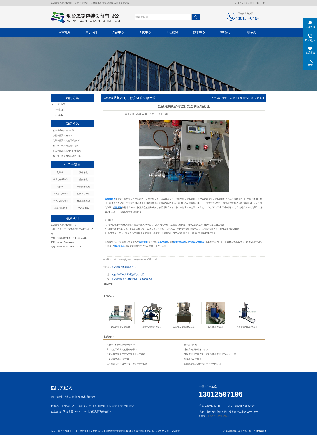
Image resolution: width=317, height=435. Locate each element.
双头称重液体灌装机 (120, 327)
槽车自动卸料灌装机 (152, 327)
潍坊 (131, 406)
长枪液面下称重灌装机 (247, 327)
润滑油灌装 (83, 207)
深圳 (85, 406)
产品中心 (118, 32)
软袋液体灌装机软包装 (184, 327)
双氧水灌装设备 (121, 3)
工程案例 (172, 32)
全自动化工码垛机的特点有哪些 (122, 349)
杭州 (102, 406)
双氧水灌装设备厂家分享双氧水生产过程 (126, 354)
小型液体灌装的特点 (62, 135)
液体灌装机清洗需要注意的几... (67, 145)
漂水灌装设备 (60, 207)
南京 (114, 406)
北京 (120, 406)
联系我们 (253, 32)
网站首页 (64, 32)
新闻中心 (145, 32)
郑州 (125, 406)
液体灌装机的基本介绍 (63, 130)
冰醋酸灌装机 (83, 186)
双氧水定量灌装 (60, 193)
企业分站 (239, 3)
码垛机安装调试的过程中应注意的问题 (202, 364)
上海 (108, 406)
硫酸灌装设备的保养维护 (196, 349)
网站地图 (249, 3)
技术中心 (199, 32)
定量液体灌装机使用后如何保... (67, 140)
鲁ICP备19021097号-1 (218, 416)
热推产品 (56, 406)
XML (264, 3)
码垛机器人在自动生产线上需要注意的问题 (127, 364)
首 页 (233, 98)
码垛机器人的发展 (192, 359)
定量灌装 (61, 172)
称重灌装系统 (83, 200)
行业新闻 (60, 109)
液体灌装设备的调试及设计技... (67, 155)
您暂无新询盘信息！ (100, 411)
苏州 (97, 406)
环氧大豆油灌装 (60, 200)
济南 (80, 406)
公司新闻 (60, 104)
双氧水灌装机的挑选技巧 (118, 359)
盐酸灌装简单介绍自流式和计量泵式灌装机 (132, 279)
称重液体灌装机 (215, 327)
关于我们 (91, 32)
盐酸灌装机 (130, 267)
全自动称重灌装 (60, 179)
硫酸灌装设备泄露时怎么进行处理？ (129, 274)
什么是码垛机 (190, 344)
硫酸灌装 (61, 186)
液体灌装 (83, 172)
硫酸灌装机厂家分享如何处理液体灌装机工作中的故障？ (211, 354)
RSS (258, 3)
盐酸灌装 (83, 179)
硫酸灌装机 (96, 3)
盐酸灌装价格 (118, 267)
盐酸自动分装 (83, 193)
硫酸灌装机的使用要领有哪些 (121, 344)
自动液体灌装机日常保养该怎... (67, 150)
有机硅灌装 (107, 3)
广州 (91, 406)
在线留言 (226, 32)
